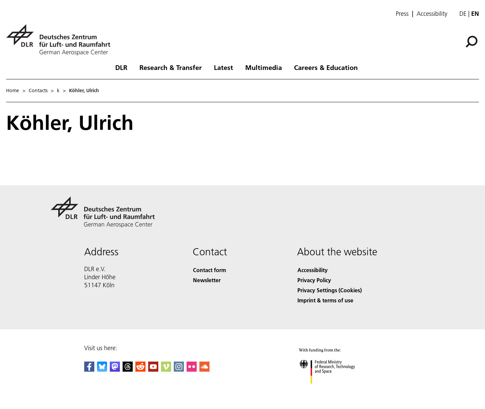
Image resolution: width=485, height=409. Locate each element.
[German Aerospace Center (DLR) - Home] (61, 39)
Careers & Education (326, 67)
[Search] (471, 42)
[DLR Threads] (128, 369)
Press (402, 13)
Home (12, 90)
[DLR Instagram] (179, 369)
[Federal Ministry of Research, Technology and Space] (336, 390)
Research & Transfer (170, 67)
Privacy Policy (314, 280)
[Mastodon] (115, 369)
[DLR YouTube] (153, 369)
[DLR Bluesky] (102, 369)
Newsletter (207, 280)
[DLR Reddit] (140, 369)
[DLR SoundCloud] (204, 369)
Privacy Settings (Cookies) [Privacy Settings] (329, 290)
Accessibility (432, 13)
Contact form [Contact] (209, 269)
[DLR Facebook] (89, 369)
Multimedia (263, 67)
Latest (223, 67)
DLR (121, 67)
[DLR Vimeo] (166, 369)
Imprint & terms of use (325, 300)
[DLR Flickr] (192, 369)
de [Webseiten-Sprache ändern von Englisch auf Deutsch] (462, 13)
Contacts (38, 90)
